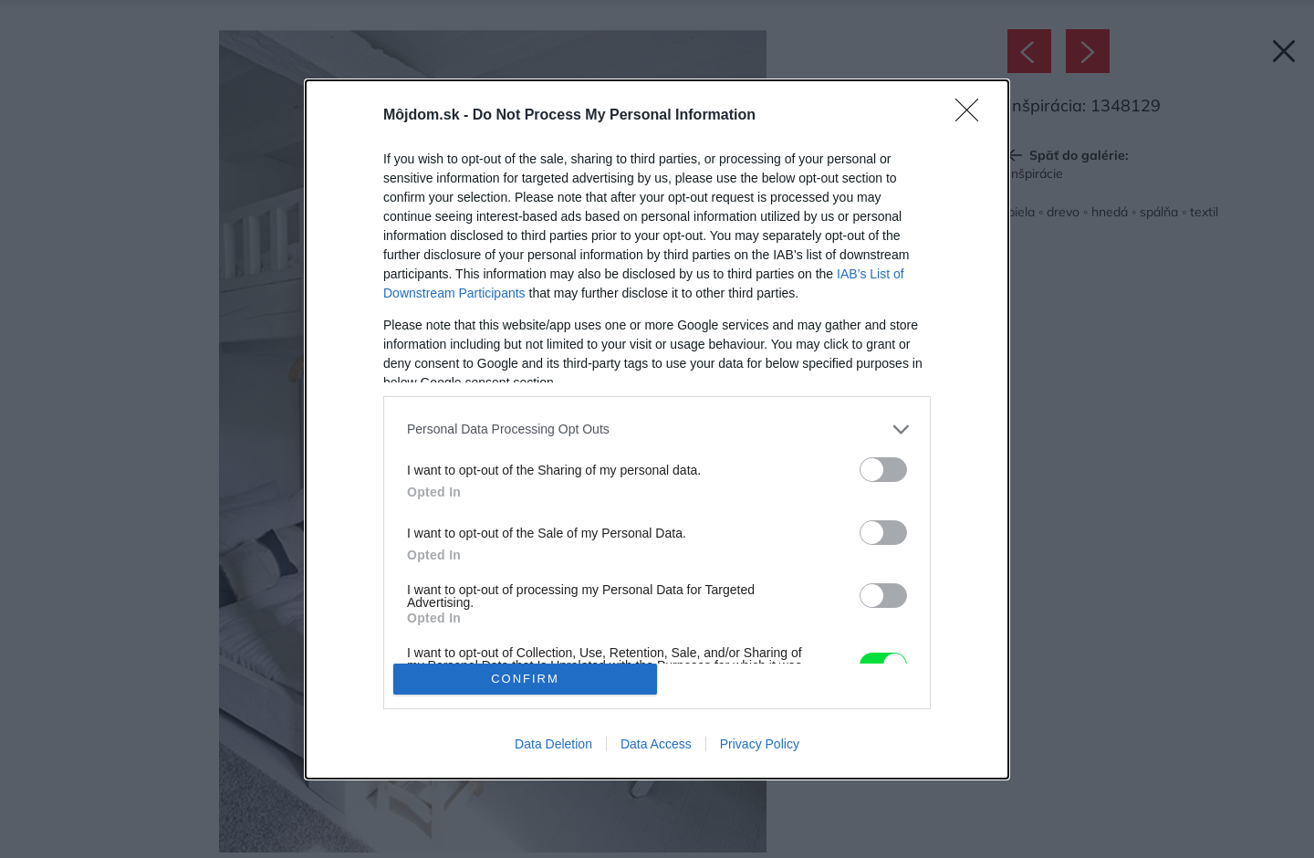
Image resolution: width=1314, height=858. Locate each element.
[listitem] (657, 429)
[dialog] (657, 429)
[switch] (883, 469)
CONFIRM (525, 678)
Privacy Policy (759, 744)
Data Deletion (553, 744)
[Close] (972, 116)
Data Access (656, 744)
